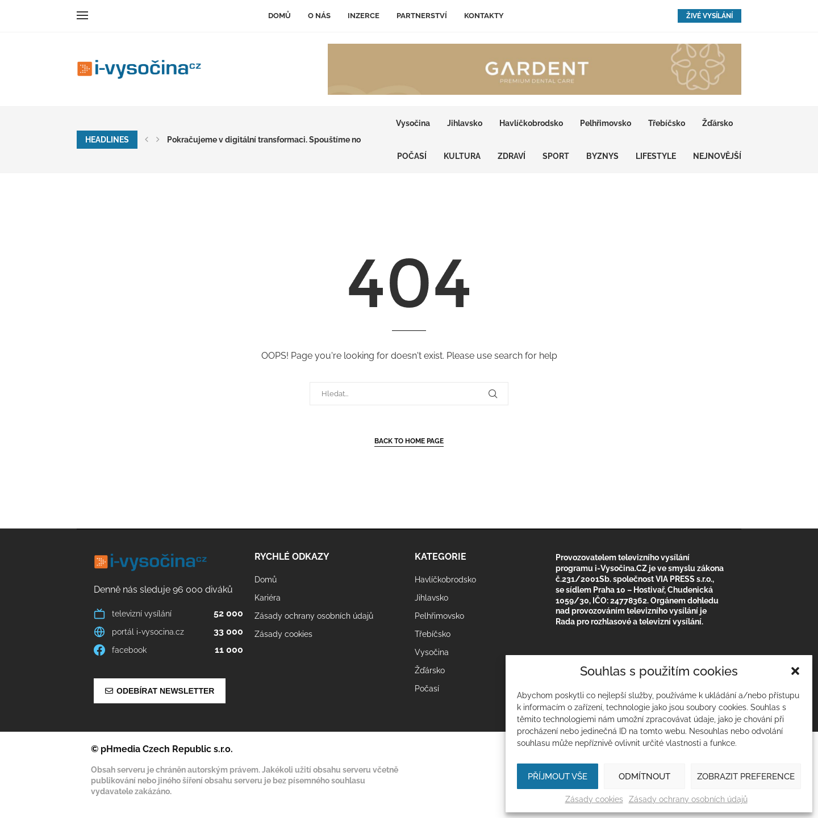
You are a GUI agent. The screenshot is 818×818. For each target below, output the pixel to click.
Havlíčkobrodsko (531, 123)
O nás (319, 15)
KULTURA (462, 156)
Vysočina (413, 123)
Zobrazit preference (746, 776)
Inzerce (363, 15)
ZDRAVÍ (511, 156)
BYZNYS (602, 156)
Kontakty (484, 15)
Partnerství (422, 15)
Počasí (412, 156)
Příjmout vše (557, 776)
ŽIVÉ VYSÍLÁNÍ (709, 16)
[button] (795, 671)
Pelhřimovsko (605, 123)
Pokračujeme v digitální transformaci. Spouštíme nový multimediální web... (307, 139)
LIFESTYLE (656, 156)
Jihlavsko (464, 123)
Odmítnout (644, 776)
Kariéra (267, 598)
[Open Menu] (82, 15)
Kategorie (440, 556)
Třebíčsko (666, 123)
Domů (279, 15)
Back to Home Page (409, 441)
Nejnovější (717, 156)
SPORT (555, 156)
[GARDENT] (534, 69)
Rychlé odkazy (291, 556)
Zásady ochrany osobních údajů (688, 799)
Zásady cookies (594, 799)
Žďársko (717, 123)
